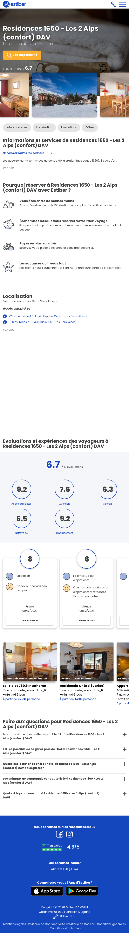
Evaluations (69, 127)
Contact (56, 869)
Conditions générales (111, 924)
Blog (67, 869)
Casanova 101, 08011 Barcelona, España (64, 912)
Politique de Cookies (81, 924)
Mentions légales (14, 924)
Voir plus (8, 168)
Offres (89, 127)
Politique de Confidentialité (46, 924)
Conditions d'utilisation (65, 928)
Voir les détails (30, 620)
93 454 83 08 (67, 916)
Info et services (17, 127)
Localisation (44, 127)
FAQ (75, 869)
